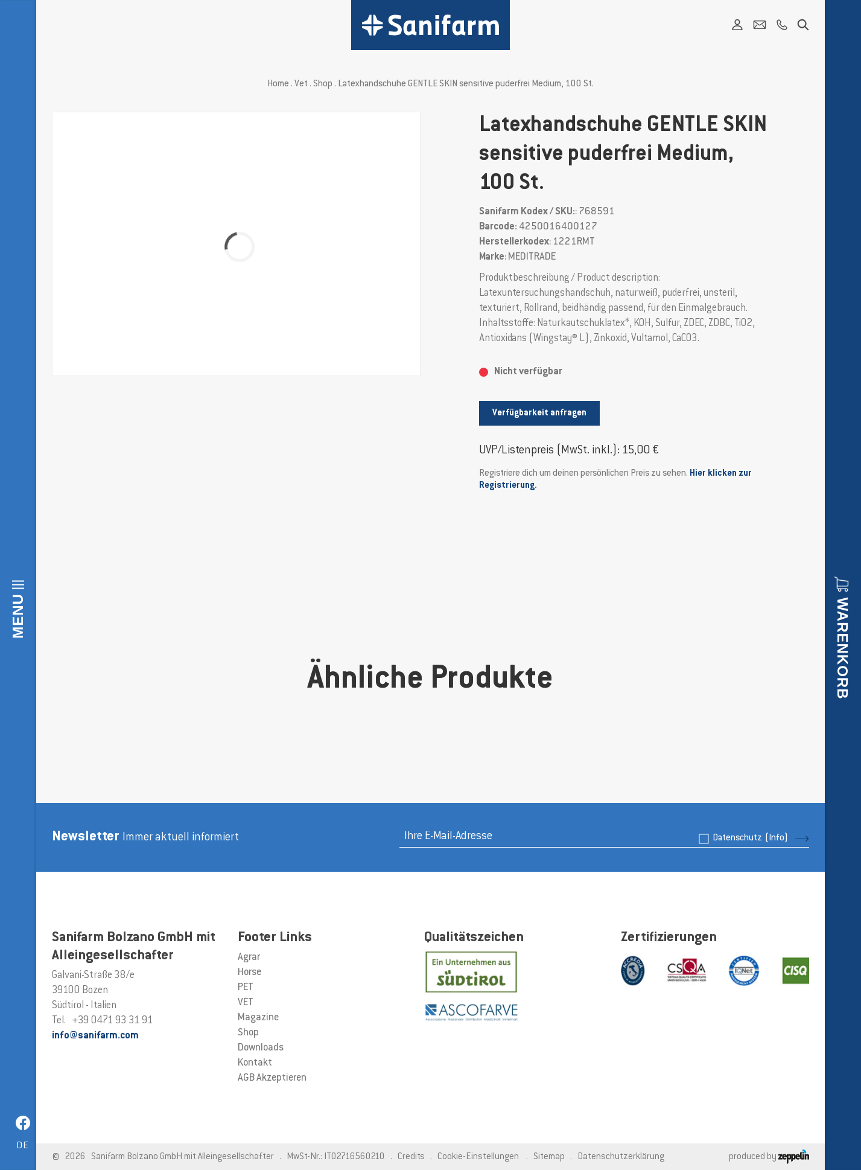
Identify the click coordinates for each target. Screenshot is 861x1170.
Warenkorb (842, 649)
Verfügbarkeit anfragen (539, 413)
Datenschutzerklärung (620, 1157)
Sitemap (549, 1157)
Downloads (261, 1048)
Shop (322, 84)
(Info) (776, 838)
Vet (301, 84)
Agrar (249, 957)
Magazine (258, 1018)
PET (245, 988)
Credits (411, 1157)
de (22, 1146)
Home (278, 84)
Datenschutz (750, 838)
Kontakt (255, 1063)
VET (245, 1003)
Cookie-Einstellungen (478, 1157)
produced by (769, 1157)
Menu (18, 616)
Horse (249, 972)
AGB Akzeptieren (272, 1078)
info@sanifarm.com (95, 1036)
